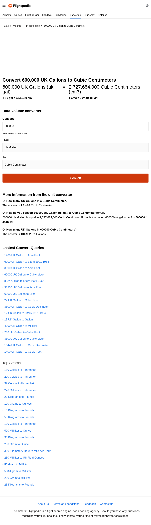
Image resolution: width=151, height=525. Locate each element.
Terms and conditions (66, 504)
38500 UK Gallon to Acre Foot (22, 287)
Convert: (8, 118)
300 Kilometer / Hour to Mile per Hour (27, 451)
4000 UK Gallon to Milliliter (20, 325)
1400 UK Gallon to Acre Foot (22, 255)
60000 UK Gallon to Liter (19, 293)
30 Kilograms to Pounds (19, 437)
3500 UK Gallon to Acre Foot (22, 268)
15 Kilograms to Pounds (19, 410)
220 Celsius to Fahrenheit (20, 390)
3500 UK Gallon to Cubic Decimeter (26, 306)
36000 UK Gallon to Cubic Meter (24, 338)
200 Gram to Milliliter (17, 478)
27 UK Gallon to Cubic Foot (21, 300)
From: (6, 140)
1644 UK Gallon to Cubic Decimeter (26, 345)
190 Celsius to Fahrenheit (20, 423)
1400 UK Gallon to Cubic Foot (22, 351)
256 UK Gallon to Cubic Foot (22, 332)
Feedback (89, 504)
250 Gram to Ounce (16, 444)
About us (43, 504)
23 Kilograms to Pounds (19, 396)
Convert (75, 178)
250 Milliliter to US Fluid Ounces (24, 457)
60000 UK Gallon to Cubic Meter (24, 274)
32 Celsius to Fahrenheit (19, 383)
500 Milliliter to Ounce (17, 430)
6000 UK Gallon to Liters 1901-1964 (26, 261)
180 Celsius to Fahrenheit (20, 369)
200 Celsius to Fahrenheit (20, 376)
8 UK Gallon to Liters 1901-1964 (24, 280)
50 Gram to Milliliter (16, 464)
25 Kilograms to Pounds (19, 484)
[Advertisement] (75, 53)
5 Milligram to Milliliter (17, 471)
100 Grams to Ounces (18, 403)
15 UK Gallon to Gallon (18, 319)
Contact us (106, 504)
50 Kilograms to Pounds (19, 417)
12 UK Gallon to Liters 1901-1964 (25, 313)
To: (4, 157)
